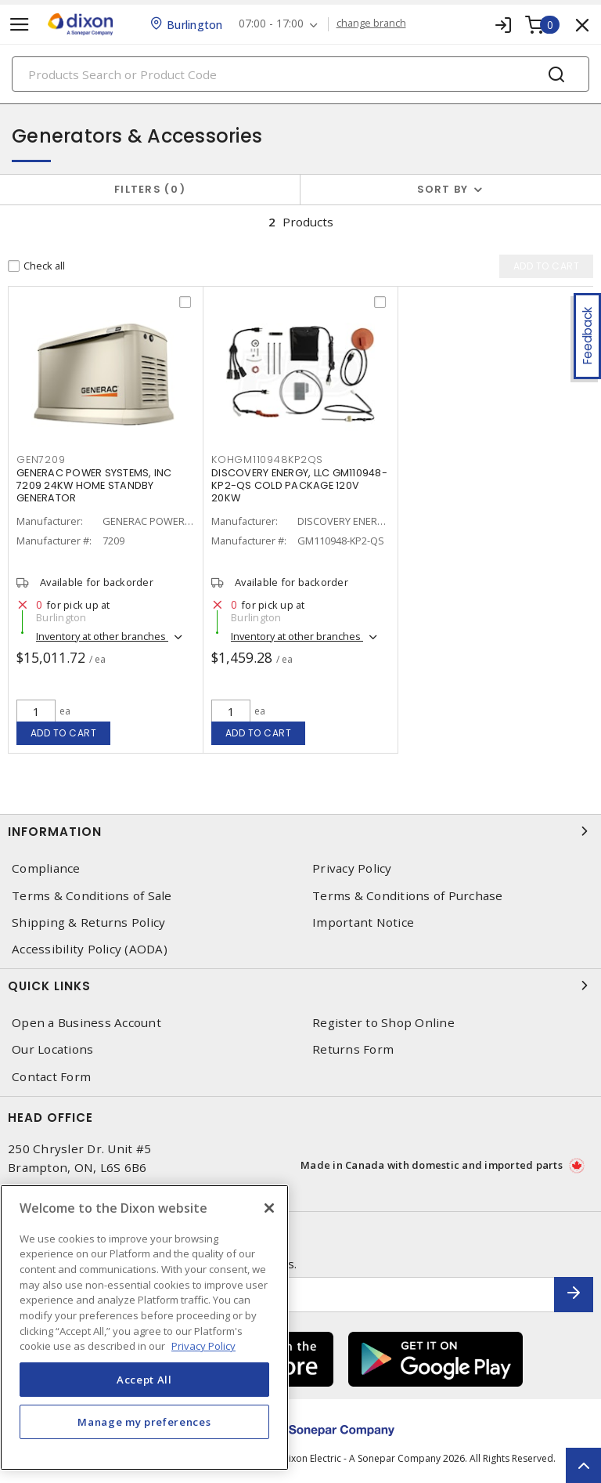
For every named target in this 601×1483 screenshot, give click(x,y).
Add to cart (64, 733)
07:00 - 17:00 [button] (271, 24)
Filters (149, 189)
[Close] (269, 1208)
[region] (144, 1327)
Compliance (46, 868)
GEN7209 (40, 459)
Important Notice (363, 922)
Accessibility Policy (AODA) (89, 949)
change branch (371, 23)
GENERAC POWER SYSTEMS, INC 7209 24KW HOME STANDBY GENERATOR (94, 485)
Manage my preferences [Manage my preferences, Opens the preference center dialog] (144, 1422)
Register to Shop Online (383, 1022)
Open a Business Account (86, 1022)
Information (300, 831)
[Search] (300, 74)
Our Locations (52, 1049)
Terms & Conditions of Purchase (407, 895)
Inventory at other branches (102, 636)
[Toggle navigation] (19, 24)
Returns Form (353, 1049)
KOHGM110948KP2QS (267, 459)
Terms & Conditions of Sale (92, 895)
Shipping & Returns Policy (88, 922)
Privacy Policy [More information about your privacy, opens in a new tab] (203, 1346)
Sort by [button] (443, 189)
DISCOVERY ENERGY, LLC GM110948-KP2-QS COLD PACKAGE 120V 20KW (299, 485)
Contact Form (51, 1076)
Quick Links (300, 985)
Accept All (144, 1380)
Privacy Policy (352, 868)
